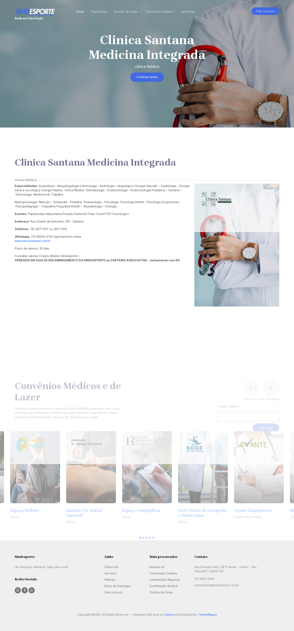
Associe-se (157, 567)
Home (80, 11)
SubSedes (188, 11)
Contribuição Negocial (164, 579)
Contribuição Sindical (163, 586)
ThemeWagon (207, 614)
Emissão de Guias (126, 11)
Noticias (110, 579)
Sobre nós (112, 567)
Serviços (110, 573)
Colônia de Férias (161, 592)
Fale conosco (114, 592)
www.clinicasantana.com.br (32, 241)
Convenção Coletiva (159, 11)
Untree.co (171, 614)
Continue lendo (147, 77)
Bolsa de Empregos (118, 586)
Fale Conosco (265, 11)
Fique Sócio (99, 11)
